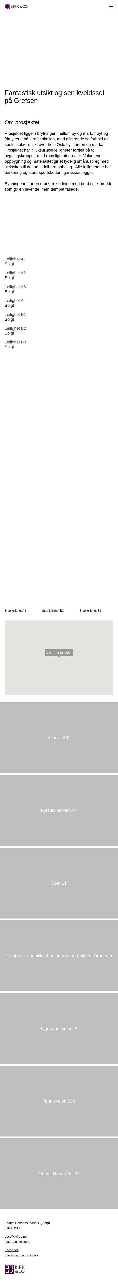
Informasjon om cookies (21, 1255)
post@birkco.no (16, 1236)
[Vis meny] (111, 6)
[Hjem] (16, 6)
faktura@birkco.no (17, 1242)
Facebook (12, 1250)
